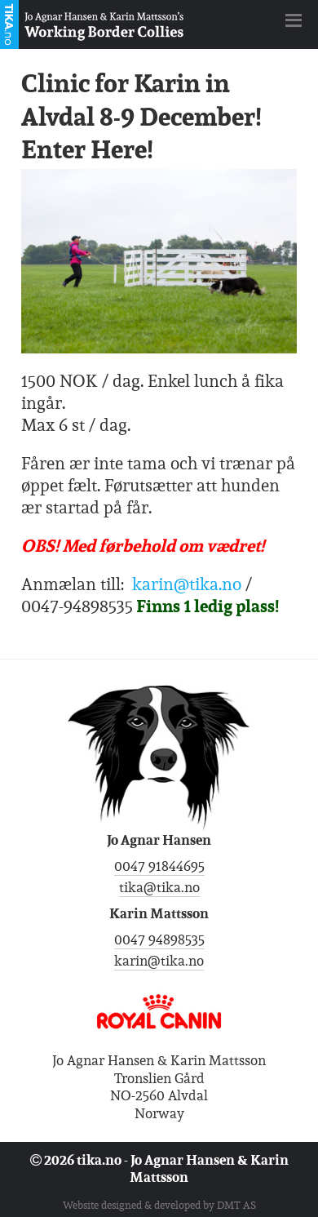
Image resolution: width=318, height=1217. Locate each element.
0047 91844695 (159, 866)
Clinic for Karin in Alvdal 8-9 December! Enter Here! (141, 116)
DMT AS (236, 1205)
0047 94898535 (159, 939)
